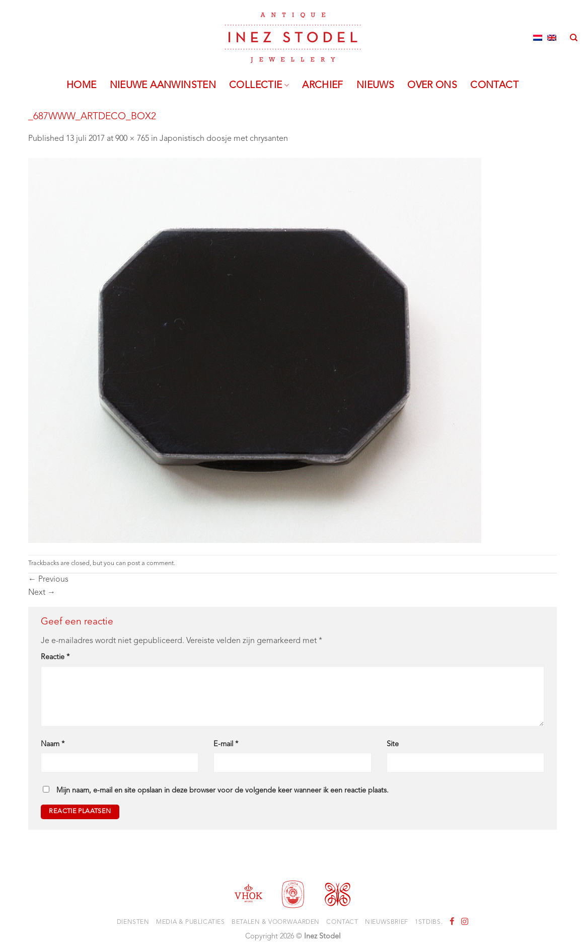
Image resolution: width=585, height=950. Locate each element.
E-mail (225, 744)
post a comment (150, 563)
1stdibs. (429, 922)
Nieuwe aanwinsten (163, 86)
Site (393, 744)
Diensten (133, 922)
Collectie (259, 86)
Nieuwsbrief (386, 922)
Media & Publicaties (190, 922)
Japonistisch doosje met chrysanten (224, 139)
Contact (494, 86)
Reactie (55, 657)
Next (41, 593)
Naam (52, 744)
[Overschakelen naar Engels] (552, 38)
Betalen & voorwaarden (276, 922)
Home (81, 86)
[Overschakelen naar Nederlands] (538, 38)
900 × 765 (132, 139)
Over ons (432, 86)
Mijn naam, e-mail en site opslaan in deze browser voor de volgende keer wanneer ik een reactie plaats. (222, 791)
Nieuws (375, 86)
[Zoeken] (573, 37)
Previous (48, 580)
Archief (322, 86)
